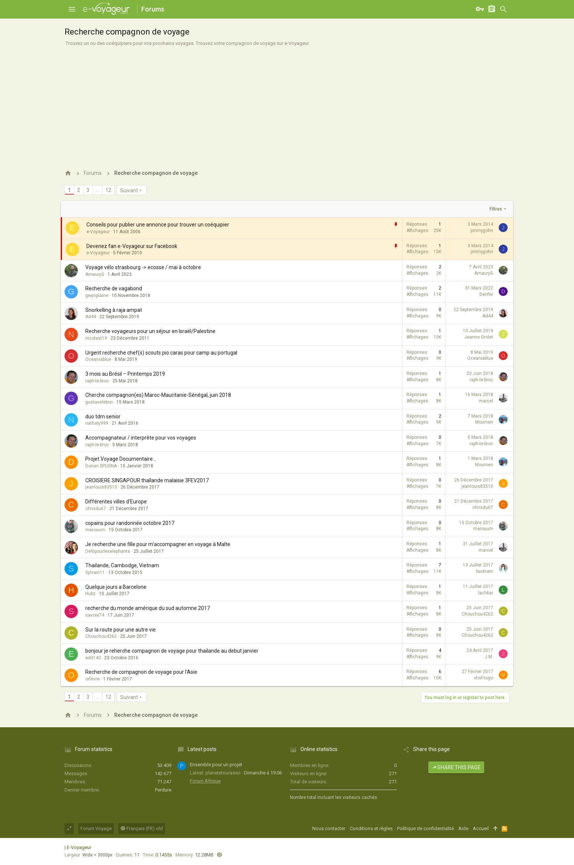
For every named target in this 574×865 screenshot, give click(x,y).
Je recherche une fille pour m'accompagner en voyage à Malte (157, 544)
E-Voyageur (79, 847)
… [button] (97, 190)
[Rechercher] (503, 9)
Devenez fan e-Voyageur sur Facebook (131, 246)
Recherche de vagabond (113, 288)
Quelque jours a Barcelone (115, 587)
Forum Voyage (96, 828)
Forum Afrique (205, 781)
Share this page (456, 767)
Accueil (481, 828)
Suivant (129, 190)
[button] (72, 9)
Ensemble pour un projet (216, 764)
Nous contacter (328, 828)
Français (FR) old (142, 828)
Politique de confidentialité (425, 828)
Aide (463, 828)
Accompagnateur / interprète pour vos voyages (140, 438)
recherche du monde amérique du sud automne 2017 (147, 608)
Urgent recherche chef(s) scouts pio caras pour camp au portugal (161, 353)
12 (108, 190)
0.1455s (163, 855)
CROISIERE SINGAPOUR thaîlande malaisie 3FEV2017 (147, 480)
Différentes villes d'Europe (116, 502)
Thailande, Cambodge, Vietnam (122, 565)
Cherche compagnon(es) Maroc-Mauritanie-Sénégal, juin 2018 (158, 395)
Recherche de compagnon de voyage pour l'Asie (141, 672)
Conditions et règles (371, 828)
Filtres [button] (495, 209)
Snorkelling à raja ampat (113, 310)
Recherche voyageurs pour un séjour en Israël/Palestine (150, 331)
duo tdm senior (103, 417)
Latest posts (202, 749)
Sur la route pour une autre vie (120, 630)
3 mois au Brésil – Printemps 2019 (125, 374)
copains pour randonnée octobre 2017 (129, 523)
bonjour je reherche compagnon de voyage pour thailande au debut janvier (171, 651)
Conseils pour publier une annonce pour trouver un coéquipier (157, 225)
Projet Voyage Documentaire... (120, 459)
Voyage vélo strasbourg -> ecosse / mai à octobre (143, 267)
